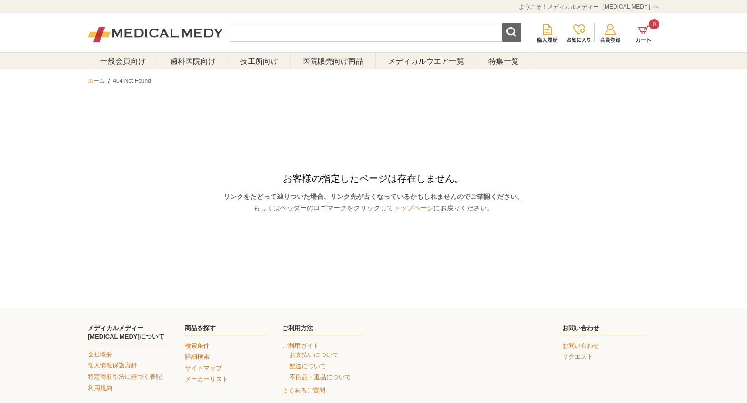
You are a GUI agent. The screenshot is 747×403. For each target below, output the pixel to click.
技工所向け (259, 61)
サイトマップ (203, 368)
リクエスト (577, 356)
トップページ (414, 208)
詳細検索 (197, 356)
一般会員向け (123, 61)
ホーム (96, 81)
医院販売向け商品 (333, 61)
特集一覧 (503, 61)
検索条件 (197, 345)
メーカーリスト (206, 379)
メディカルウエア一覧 (426, 61)
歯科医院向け (193, 61)
